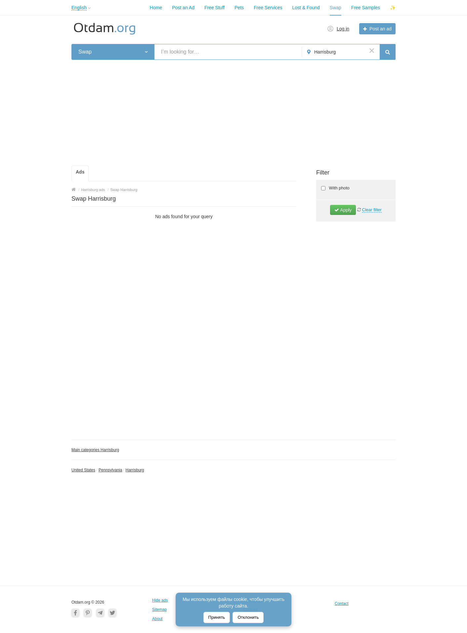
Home (156, 7)
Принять (216, 617)
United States (83, 470)
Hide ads (160, 600)
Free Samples (365, 7)
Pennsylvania (110, 470)
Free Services (268, 7)
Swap (335, 7)
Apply (343, 210)
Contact (341, 603)
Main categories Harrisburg (95, 450)
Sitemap (159, 609)
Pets (239, 7)
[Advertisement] (233, 112)
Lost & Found (306, 7)
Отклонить (248, 617)
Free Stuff (214, 7)
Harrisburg (134, 470)
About (157, 618)
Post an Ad (183, 7)
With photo (339, 187)
